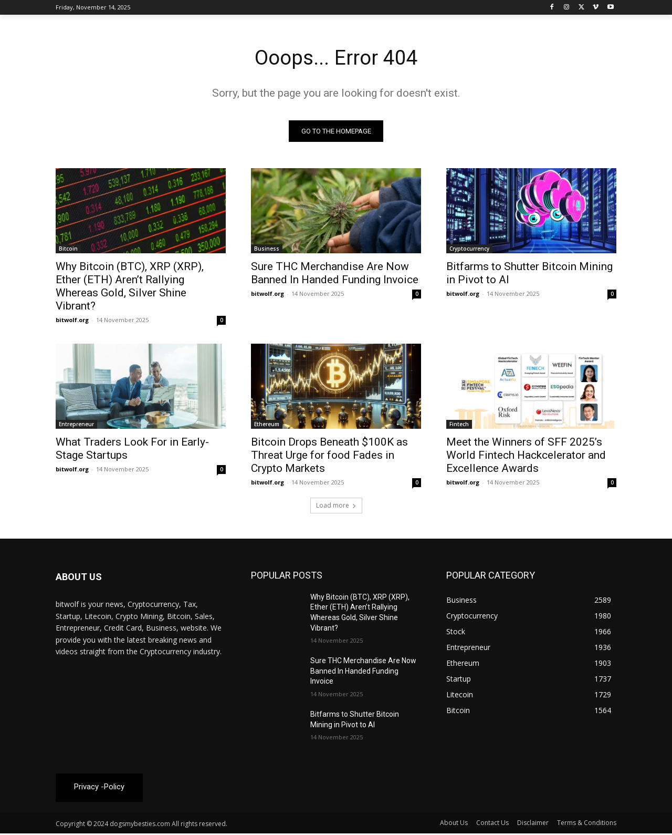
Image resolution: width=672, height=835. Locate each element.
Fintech (459, 425)
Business (266, 249)
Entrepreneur (76, 425)
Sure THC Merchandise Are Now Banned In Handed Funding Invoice (334, 274)
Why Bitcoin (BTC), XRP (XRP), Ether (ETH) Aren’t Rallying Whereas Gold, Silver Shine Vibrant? (130, 287)
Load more (336, 506)
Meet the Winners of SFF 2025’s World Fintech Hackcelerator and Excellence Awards (526, 456)
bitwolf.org (72, 321)
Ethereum (266, 425)
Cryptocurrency (469, 249)
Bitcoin (68, 249)
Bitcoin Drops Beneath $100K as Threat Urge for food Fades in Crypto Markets (329, 456)
